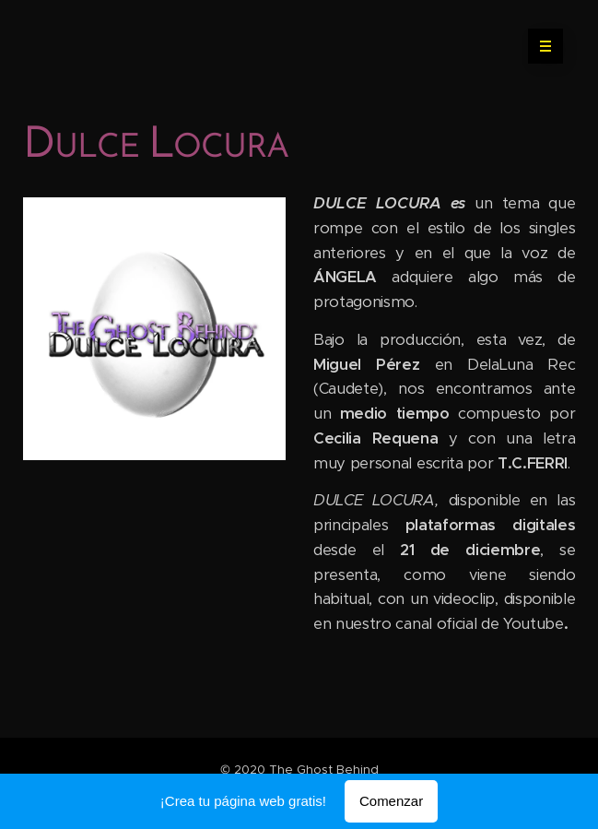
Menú (539, 46)
